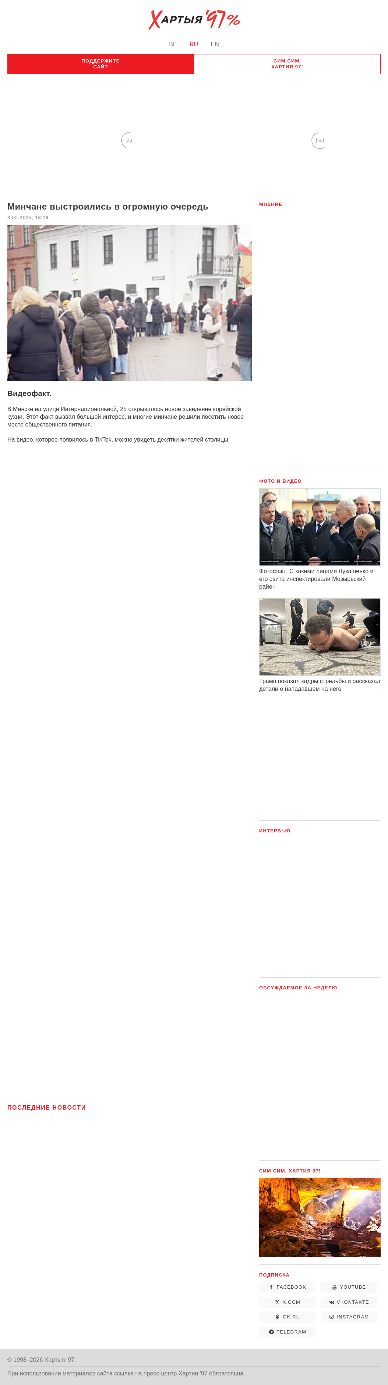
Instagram (353, 1317)
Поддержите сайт (100, 64)
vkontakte (353, 1302)
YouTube (353, 1287)
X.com (291, 1302)
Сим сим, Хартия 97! (287, 64)
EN (215, 44)
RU (194, 44)
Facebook (291, 1287)
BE (173, 44)
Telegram (291, 1332)
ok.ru (291, 1317)
